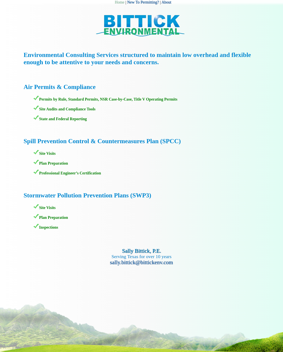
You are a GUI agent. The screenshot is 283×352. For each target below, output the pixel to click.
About (166, 2)
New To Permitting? (143, 2)
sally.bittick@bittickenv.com (141, 262)
